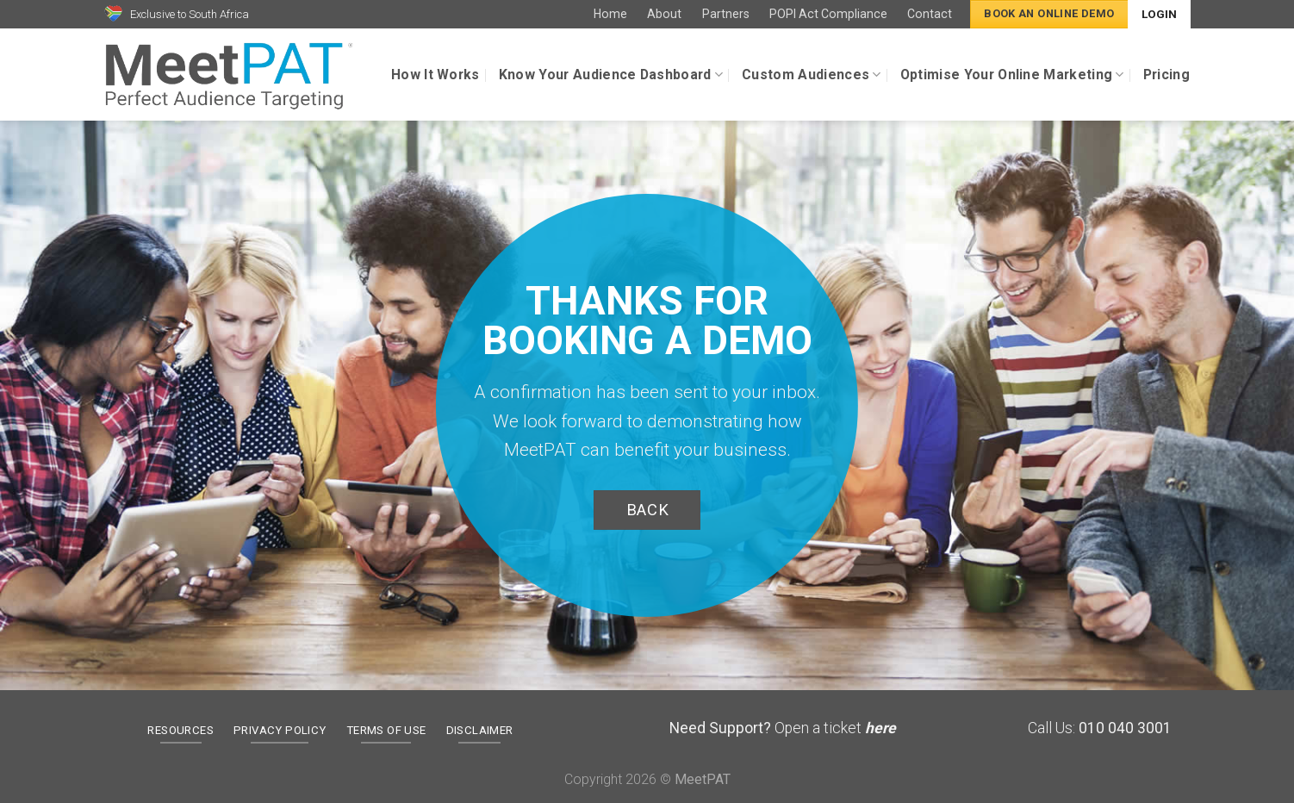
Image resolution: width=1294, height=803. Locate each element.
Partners (726, 14)
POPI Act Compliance (828, 14)
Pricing (1166, 74)
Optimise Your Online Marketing (1012, 75)
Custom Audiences (811, 75)
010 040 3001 (1125, 728)
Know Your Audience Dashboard (611, 75)
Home (610, 14)
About (664, 14)
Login (1160, 14)
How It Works (435, 74)
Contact (929, 14)
